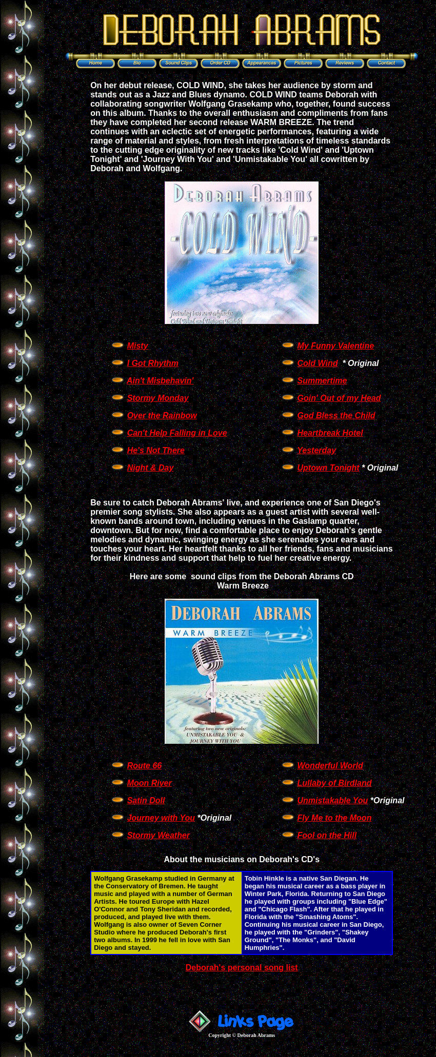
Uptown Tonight (329, 467)
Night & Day (150, 467)
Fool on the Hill (327, 835)
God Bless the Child (336, 415)
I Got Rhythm (153, 363)
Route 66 (144, 765)
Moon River (149, 783)
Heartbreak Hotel (330, 433)
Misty (137, 345)
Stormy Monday (158, 398)
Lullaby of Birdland (335, 783)
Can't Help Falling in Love (177, 433)
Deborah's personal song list (242, 967)
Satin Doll (146, 800)
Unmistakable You (333, 800)
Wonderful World (330, 765)
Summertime (322, 380)
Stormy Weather (158, 835)
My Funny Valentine (336, 345)
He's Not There (156, 450)
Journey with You (161, 818)
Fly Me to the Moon (335, 818)
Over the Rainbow (162, 415)
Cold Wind (318, 363)
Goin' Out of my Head (339, 398)
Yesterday (316, 450)
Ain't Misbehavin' (160, 380)
